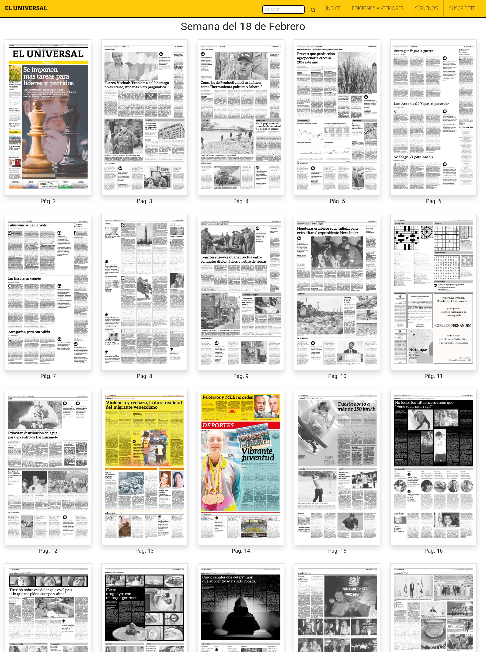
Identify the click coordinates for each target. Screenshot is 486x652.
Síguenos (426, 8)
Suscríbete (462, 8)
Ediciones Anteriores (377, 8)
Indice (333, 8)
